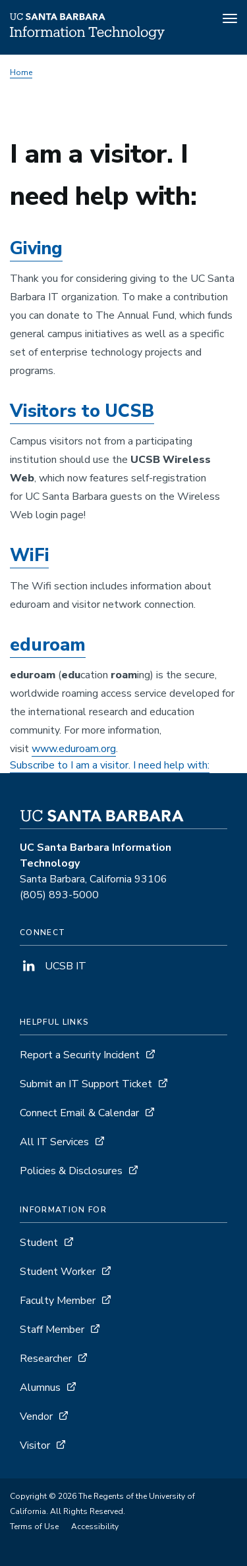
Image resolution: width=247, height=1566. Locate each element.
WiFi (29, 555)
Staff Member (52, 1329)
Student (39, 1242)
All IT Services (54, 1142)
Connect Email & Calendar (79, 1113)
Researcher (46, 1358)
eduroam (48, 645)
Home (21, 72)
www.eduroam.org (74, 749)
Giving (36, 248)
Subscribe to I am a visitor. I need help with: (109, 765)
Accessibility (95, 1526)
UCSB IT (53, 966)
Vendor (36, 1416)
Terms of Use (34, 1526)
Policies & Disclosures (71, 1171)
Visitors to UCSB (82, 411)
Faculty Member (58, 1300)
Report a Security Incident (80, 1055)
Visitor (35, 1445)
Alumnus (40, 1387)
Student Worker (58, 1271)
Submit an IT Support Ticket (86, 1084)
